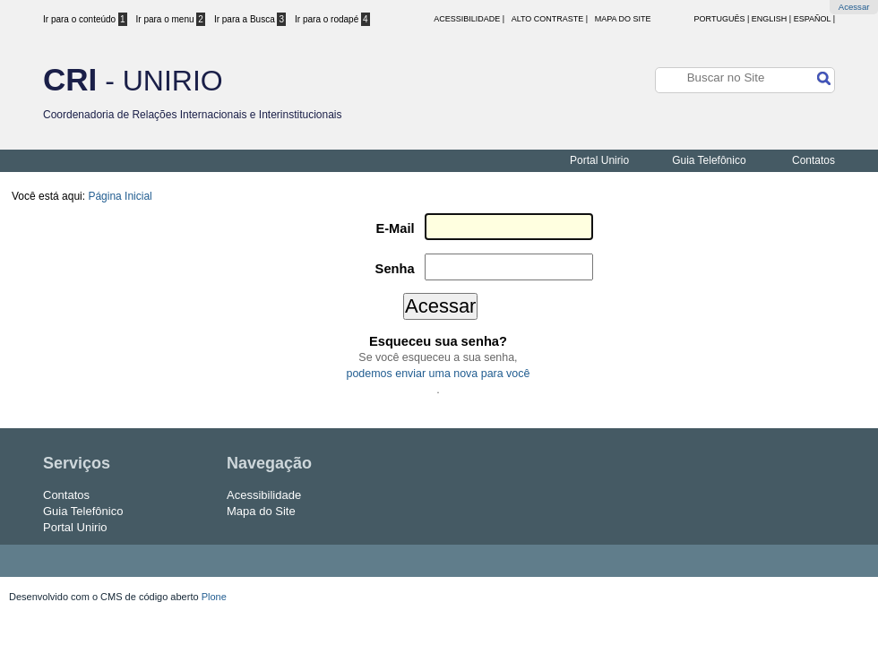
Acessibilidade (264, 495)
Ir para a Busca (250, 19)
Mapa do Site (623, 18)
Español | (814, 18)
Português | (722, 18)
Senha (395, 269)
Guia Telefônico (709, 160)
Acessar (854, 7)
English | (771, 18)
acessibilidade (467, 18)
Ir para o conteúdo (85, 19)
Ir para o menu (170, 19)
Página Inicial (119, 196)
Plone (214, 596)
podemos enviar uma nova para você (438, 373)
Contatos (813, 160)
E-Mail (394, 228)
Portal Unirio (599, 160)
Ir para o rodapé (332, 19)
